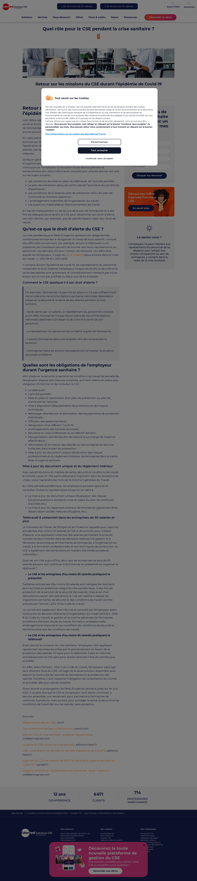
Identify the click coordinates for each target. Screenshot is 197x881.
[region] (99, 127)
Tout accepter (99, 150)
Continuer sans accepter (99, 158)
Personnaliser (99, 142)
